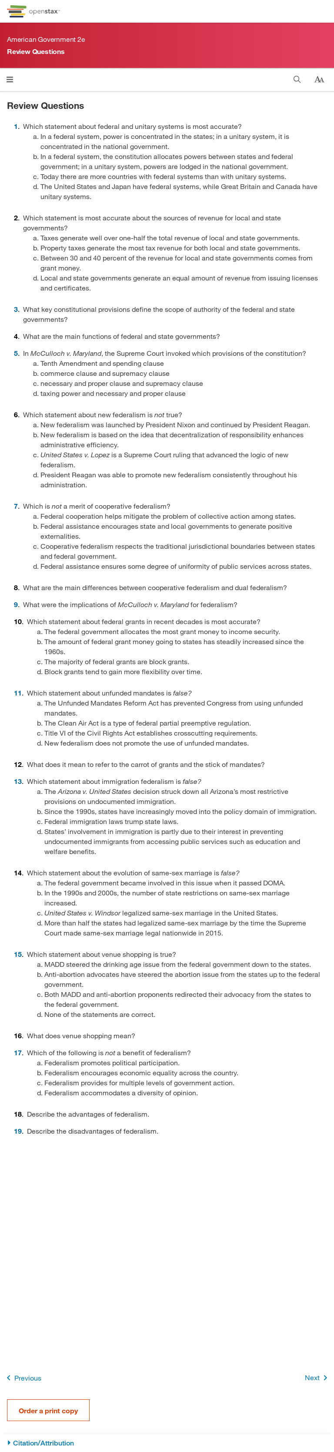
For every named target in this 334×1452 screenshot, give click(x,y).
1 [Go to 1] (16, 126)
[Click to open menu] (10, 79)
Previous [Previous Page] (22, 1377)
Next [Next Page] (318, 1377)
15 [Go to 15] (18, 954)
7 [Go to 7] (16, 506)
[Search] (297, 79)
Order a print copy (48, 1410)
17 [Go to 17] (18, 1052)
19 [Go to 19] (18, 1131)
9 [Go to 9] (16, 604)
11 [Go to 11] (18, 693)
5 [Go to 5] (16, 353)
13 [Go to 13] (18, 781)
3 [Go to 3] (16, 309)
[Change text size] (319, 79)
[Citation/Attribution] (167, 1443)
